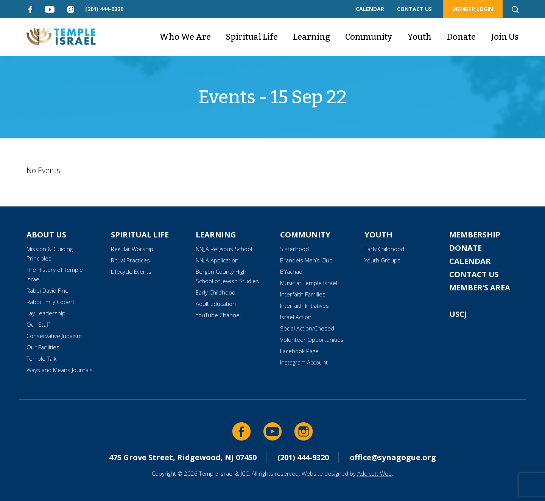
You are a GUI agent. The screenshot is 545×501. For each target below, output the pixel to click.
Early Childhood (215, 292)
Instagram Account (304, 362)
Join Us (505, 37)
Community (368, 37)
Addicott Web (374, 473)
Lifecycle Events (131, 271)
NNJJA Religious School (224, 249)
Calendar (470, 261)
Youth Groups (382, 260)
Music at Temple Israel (308, 283)
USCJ (458, 314)
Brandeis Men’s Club (306, 260)
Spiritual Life (252, 37)
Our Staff (38, 324)
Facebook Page (299, 351)
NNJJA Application (217, 260)
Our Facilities (42, 347)
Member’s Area (479, 287)
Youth (419, 37)
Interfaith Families (302, 294)
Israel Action (295, 317)
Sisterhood (294, 249)
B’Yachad (291, 271)
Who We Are (185, 37)
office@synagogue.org (393, 457)
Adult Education (216, 303)
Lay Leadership (45, 313)
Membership (474, 235)
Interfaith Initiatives (304, 305)
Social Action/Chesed (307, 328)
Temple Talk (41, 358)
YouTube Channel (218, 315)
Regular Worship (132, 249)
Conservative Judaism (54, 336)
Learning (311, 37)
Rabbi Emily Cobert (50, 302)
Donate (461, 37)
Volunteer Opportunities (312, 339)
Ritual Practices (130, 260)
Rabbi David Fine (47, 290)
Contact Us (474, 274)
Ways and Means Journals (59, 370)
